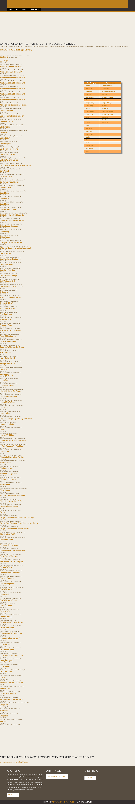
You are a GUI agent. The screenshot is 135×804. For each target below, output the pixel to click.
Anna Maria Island (107, 86)
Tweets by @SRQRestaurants (56, 776)
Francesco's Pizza (7, 319)
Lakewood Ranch (107, 97)
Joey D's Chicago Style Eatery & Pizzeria (16, 418)
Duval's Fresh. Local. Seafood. (12, 286)
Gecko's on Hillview (8, 341)
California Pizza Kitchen (9, 182)
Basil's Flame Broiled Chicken (12, 116)
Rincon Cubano (6, 606)
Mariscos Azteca (6, 468)
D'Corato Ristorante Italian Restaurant (15, 248)
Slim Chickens (5, 644)
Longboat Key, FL (107, 103)
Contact (24, 9)
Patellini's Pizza (6, 540)
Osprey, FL (105, 108)
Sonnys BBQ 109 (6, 661)
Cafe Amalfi (4, 171)
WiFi (87, 151)
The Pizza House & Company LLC (13, 562)
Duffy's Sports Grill (7, 281)
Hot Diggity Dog (6, 374)
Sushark (3, 677)
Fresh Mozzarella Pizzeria (10, 330)
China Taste (5, 237)
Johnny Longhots (7, 424)
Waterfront (89, 148)
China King (4, 231)
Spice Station (5, 666)
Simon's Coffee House (9, 639)
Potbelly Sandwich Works (10, 573)
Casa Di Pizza (5, 187)
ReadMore (90, 778)
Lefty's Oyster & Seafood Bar (11, 446)
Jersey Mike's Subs (7, 402)
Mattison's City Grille (8, 473)
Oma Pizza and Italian (9, 507)
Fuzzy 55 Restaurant (8, 336)
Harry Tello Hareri (7, 358)
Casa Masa (4, 193)
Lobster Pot (4, 451)
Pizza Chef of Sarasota (9, 556)
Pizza (87, 126)
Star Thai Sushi (6, 672)
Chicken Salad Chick (8, 209)
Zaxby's (3, 721)
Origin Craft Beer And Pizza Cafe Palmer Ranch (19, 523)
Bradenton (105, 88)
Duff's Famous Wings (8, 275)
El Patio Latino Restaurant (10, 297)
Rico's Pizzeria (5, 589)
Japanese (89, 120)
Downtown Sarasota (108, 91)
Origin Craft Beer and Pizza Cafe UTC (15, 529)
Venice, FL (105, 123)
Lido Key (104, 100)
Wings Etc (4, 705)
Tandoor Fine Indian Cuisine (11, 683)
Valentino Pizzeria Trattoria (11, 699)
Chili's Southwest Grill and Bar (12, 215)
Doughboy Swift (6, 264)
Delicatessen (90, 97)
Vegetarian (89, 146)
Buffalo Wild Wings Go (9, 160)
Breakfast (89, 91)
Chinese (88, 94)
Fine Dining (89, 106)
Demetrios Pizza (6, 253)
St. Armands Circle (107, 114)
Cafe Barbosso (6, 176)
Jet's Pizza (4, 407)
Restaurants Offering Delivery (16, 49)
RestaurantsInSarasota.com (63, 802)
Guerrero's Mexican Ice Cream (12, 347)
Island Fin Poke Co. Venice (10, 391)
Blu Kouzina (5, 127)
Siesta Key (105, 117)
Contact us (4, 57)
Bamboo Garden (6, 110)
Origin (2, 512)
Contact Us (13, 795)
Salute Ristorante (7, 628)
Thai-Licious (5, 688)
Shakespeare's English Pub (11, 633)
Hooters (3, 369)
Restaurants (35, 9)
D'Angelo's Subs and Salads (11, 242)
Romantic (89, 128)
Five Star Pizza (6, 314)
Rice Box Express (7, 584)
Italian (88, 117)
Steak (88, 140)
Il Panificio (4, 380)
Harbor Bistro (5, 352)
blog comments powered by (14, 762)
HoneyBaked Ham (7, 363)
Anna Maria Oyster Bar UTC (11, 72)
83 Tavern (4, 61)
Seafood (89, 131)
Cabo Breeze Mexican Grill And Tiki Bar (16, 165)
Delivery (88, 100)
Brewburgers (5, 143)
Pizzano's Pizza (6, 567)
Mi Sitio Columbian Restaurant (12, 496)
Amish (88, 86)
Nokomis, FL (105, 106)
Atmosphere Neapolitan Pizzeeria (13, 105)
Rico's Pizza (4, 595)
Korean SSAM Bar (7, 435)
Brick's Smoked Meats (9, 149)
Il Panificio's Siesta (7, 385)
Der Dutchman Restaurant (10, 259)
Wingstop (4, 710)
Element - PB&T (6, 303)
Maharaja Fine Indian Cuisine (12, 457)
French (88, 108)
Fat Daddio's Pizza (7, 308)
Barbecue (89, 88)
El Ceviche (4, 292)
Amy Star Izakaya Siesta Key (11, 66)
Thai (87, 143)
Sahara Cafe (5, 611)
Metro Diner (5, 485)
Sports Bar (89, 134)
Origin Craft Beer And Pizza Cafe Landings (17, 518)
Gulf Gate (105, 94)
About (16, 9)
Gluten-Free (90, 111)
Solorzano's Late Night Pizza (11, 655)
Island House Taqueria (9, 396)
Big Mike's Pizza (6, 121)
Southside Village (107, 111)
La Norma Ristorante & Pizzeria (13, 440)
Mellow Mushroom (8, 479)
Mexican (88, 123)
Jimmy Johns (5, 413)
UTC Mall (104, 120)
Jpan (2, 429)
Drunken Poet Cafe (7, 270)
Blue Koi (3, 132)
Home (10, 9)
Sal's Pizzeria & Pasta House (11, 622)
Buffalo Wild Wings (8, 154)
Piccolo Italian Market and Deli (12, 551)
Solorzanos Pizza (7, 650)
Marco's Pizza (5, 462)
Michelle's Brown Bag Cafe (11, 501)
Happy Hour (90, 114)
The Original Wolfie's (8, 534)
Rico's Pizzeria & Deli (8, 600)
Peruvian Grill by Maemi (10, 545)
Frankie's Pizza (6, 325)
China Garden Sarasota (9, 226)
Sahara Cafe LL (6, 617)
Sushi (88, 137)
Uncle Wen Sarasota (8, 694)
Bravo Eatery (5, 138)
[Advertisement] (63, 26)
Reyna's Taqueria (7, 578)
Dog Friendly (90, 103)
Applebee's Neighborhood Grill (12, 77)
